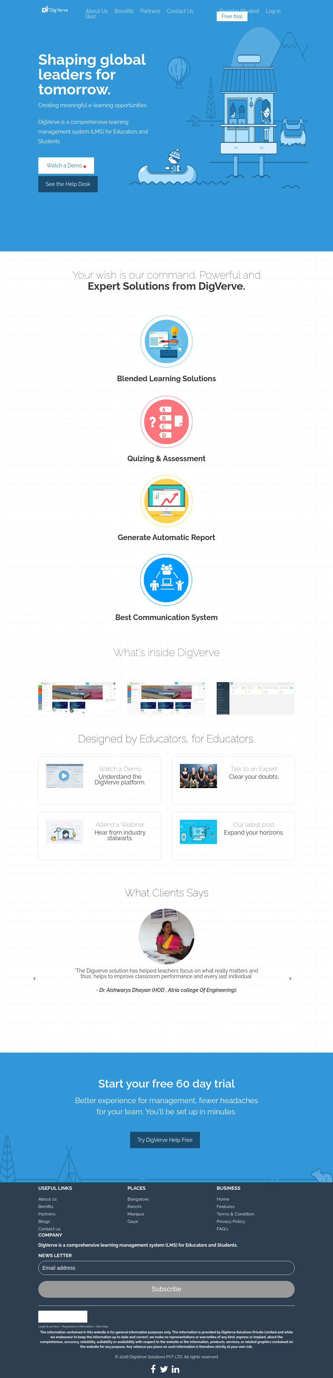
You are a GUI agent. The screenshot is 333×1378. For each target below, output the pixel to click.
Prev (39, 983)
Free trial (232, 16)
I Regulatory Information (77, 1326)
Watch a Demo (66, 165)
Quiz (90, 16)
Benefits (124, 11)
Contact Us (180, 11)
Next (294, 983)
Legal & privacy (48, 1326)
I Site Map (101, 1326)
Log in (273, 11)
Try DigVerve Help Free (165, 1140)
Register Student (239, 11)
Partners (150, 11)
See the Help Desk (68, 184)
